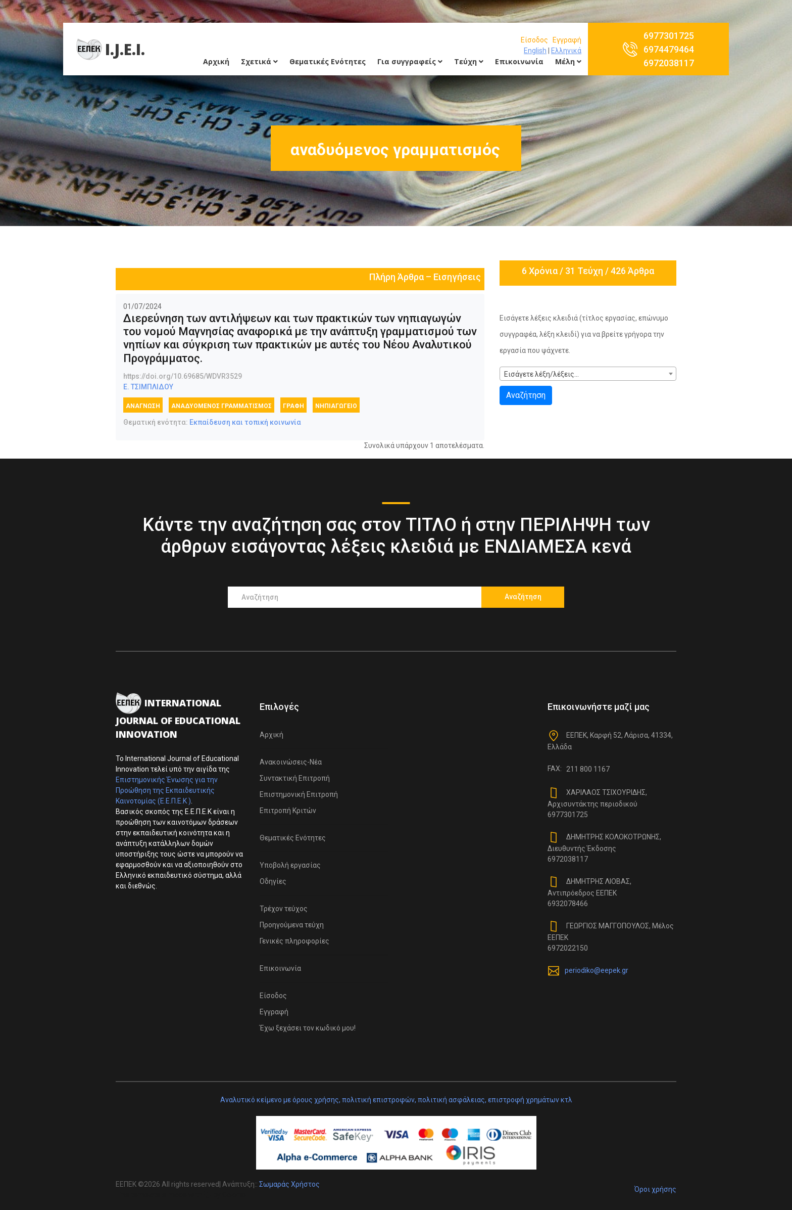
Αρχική (216, 61)
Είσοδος (534, 40)
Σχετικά (259, 61)
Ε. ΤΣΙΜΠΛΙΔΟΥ (148, 387)
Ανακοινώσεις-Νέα (291, 762)
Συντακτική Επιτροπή (295, 778)
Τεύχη (468, 61)
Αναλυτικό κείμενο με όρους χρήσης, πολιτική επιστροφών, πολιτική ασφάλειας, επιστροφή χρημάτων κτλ (396, 1100)
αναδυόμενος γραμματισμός (221, 406)
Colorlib (234, 1195)
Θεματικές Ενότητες (327, 61)
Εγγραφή (567, 40)
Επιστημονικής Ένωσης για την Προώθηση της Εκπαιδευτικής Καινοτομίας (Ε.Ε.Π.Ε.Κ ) (167, 790)
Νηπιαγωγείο (336, 406)
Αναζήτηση (526, 395)
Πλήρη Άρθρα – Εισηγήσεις (425, 277)
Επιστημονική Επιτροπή (299, 794)
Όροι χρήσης (655, 1189)
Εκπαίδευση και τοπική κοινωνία (245, 422)
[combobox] (588, 374)
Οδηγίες (273, 881)
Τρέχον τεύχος (284, 909)
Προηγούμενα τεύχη (292, 925)
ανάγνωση (143, 406)
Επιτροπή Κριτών (288, 810)
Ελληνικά (566, 51)
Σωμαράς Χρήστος (289, 1184)
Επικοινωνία (519, 61)
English (535, 51)
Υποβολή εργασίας (290, 865)
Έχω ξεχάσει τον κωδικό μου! (308, 1028)
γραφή (293, 406)
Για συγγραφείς (409, 61)
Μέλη (568, 61)
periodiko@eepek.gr (596, 970)
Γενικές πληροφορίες (294, 941)
